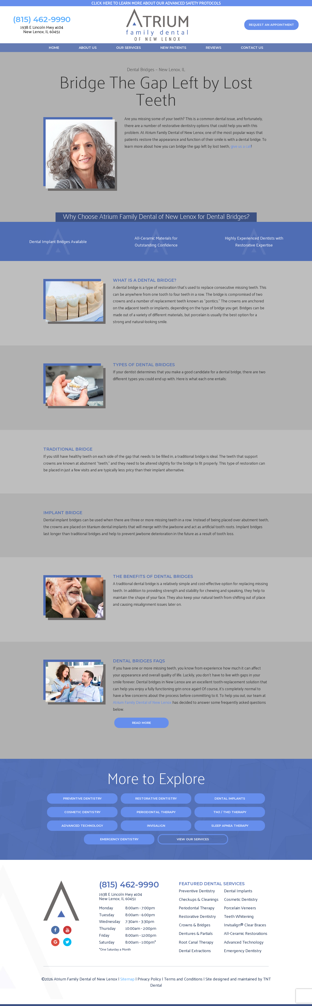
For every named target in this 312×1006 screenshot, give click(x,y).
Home (54, 48)
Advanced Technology (82, 825)
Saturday (107, 942)
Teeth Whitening (239, 916)
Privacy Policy (149, 979)
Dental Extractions (195, 950)
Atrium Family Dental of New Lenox (142, 702)
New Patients (173, 48)
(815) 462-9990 (42, 19)
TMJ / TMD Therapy (229, 812)
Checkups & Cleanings (198, 899)
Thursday (107, 928)
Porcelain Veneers (240, 907)
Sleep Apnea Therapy (229, 825)
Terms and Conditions (183, 979)
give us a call (241, 146)
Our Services (128, 48)
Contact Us (252, 48)
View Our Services (193, 839)
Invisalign (156, 825)
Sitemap (127, 979)
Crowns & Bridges (194, 924)
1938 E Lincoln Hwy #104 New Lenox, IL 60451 (41, 29)
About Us (88, 48)
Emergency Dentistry (119, 839)
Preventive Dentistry (82, 798)
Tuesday (106, 914)
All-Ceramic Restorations (245, 933)
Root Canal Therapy (196, 942)
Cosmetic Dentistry (82, 812)
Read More (141, 723)
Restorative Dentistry (156, 798)
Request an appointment (271, 24)
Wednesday (109, 921)
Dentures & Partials (196, 933)
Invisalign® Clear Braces (245, 924)
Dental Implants (230, 798)
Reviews (213, 48)
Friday (104, 935)
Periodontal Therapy (156, 812)
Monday (106, 907)
